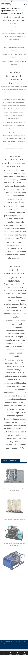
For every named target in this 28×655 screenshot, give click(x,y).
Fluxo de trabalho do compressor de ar (14, 574)
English (14, 1)
